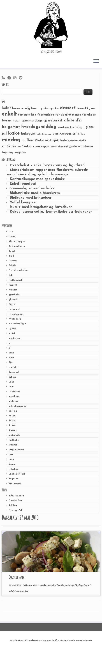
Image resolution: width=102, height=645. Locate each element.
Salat (11, 425)
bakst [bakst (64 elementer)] (6, 108)
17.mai (11, 236)
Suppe (12, 464)
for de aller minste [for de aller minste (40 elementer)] (68, 114)
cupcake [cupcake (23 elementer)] (43, 108)
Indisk (11, 333)
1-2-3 (10, 232)
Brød (11, 256)
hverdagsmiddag (65, 585)
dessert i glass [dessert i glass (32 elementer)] (85, 108)
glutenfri (13, 299)
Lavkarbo (14, 391)
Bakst (11, 251)
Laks (11, 382)
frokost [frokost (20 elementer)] (16, 121)
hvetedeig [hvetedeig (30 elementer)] (76, 127)
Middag (13, 401)
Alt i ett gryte (16, 241)
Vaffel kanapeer (23, 202)
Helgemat (14, 309)
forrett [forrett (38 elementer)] (6, 120)
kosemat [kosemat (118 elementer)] (68, 133)
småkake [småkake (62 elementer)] (9, 146)
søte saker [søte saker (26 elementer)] (57, 147)
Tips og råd (15, 510)
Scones (12, 430)
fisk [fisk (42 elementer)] (33, 114)
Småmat (13, 445)
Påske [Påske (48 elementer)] (39, 140)
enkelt (51, 585)
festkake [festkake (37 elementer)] (24, 114)
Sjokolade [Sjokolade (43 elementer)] (59, 140)
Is (9, 343)
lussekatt (13, 396)
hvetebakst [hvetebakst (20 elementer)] (63, 127)
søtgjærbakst (16, 450)
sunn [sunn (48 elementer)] (36, 146)
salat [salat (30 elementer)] (48, 140)
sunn (11, 459)
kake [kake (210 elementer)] (14, 133)
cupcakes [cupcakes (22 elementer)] (54, 108)
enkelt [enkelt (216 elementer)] (9, 114)
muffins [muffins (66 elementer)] (27, 140)
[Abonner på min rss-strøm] (4, 78)
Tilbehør (13, 469)
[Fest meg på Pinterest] (22, 78)
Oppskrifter (15, 500)
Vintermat (14, 483)
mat (87, 585)
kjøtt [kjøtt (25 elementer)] (55, 134)
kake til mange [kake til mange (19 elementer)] (44, 134)
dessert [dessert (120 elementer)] (67, 108)
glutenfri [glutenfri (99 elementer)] (73, 120)
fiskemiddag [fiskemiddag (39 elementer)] (45, 114)
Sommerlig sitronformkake (32, 188)
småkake (13, 440)
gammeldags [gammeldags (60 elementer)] (32, 120)
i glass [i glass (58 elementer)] (89, 127)
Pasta (11, 420)
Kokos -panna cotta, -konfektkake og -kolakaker (51, 212)
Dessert (12, 261)
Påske (11, 416)
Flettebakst (15, 280)
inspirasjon (14, 338)
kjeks (11, 357)
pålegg (12, 411)
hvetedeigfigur (17, 324)
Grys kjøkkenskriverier (29, 641)
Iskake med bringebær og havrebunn (41, 207)
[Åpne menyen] (96, 61)
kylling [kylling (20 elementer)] (81, 134)
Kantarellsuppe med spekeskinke (37, 179)
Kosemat (13, 372)
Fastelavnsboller (18, 270)
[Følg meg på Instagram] (16, 78)
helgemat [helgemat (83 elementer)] (11, 127)
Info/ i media (16, 496)
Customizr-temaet (83, 641)
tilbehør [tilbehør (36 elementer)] (88, 146)
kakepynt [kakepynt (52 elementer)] (28, 133)
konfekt (13, 367)
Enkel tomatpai (23, 184)
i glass (12, 328)
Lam (11, 387)
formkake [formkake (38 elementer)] (89, 114)
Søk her (12, 505)
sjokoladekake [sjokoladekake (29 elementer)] (77, 140)
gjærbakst (14, 295)
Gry (26, 591)
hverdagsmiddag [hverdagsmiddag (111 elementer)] (38, 127)
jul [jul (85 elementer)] (4, 133)
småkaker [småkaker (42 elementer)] (25, 146)
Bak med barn (16, 246)
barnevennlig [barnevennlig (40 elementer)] (21, 108)
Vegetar (13, 479)
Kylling (12, 377)
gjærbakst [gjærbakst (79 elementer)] (53, 120)
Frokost (12, 290)
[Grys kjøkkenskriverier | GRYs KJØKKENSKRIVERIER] (51, 25)
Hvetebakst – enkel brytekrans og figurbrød (47, 165)
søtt (10, 454)
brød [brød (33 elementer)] (34, 108)
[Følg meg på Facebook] (10, 78)
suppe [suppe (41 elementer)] (45, 146)
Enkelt (12, 265)
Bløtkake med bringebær (31, 198)
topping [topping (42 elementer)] (7, 152)
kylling (79, 585)
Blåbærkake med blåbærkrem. (35, 193)
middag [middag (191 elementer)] (11, 139)
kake (11, 353)
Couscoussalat (17, 577)
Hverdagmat (16, 314)
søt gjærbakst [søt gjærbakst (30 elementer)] (72, 146)
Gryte (11, 304)
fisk (10, 275)
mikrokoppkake (17, 406)
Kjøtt (11, 362)
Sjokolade (14, 435)
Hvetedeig (14, 319)
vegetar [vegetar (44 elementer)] (20, 152)
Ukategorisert (16, 474)
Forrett (12, 285)
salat (11, 591)
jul (9, 348)
